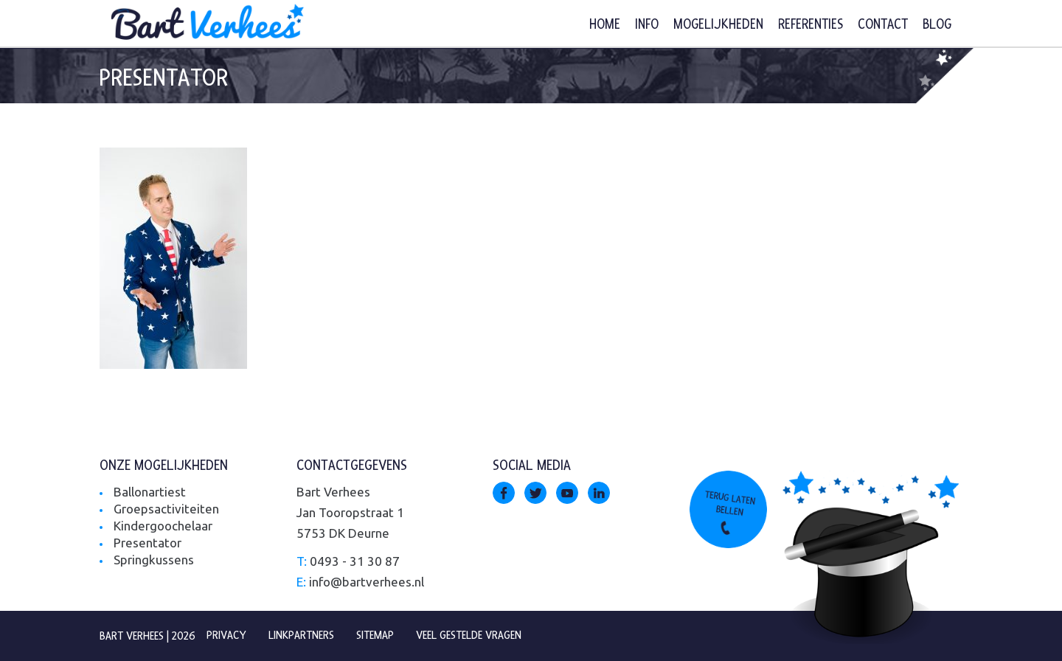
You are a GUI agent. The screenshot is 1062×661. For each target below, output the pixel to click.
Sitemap (375, 635)
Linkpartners (301, 635)
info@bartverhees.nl (366, 582)
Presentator (147, 543)
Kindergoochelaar (163, 526)
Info (647, 24)
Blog (937, 24)
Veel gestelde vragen (468, 635)
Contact (883, 24)
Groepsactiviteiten (166, 509)
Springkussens (154, 560)
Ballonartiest (150, 492)
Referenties (810, 24)
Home (604, 24)
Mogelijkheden (718, 24)
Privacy (226, 635)
